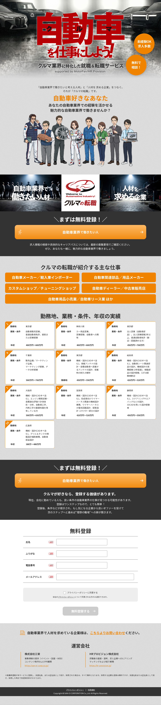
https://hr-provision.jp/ (100, 658)
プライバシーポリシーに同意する (80, 585)
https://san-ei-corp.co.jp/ (37, 658)
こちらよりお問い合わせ (107, 625)
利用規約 (91, 682)
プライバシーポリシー (66, 589)
